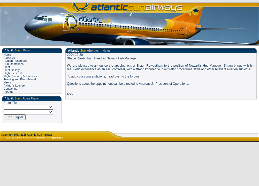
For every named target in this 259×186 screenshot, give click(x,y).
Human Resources (15, 60)
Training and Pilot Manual (20, 79)
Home (7, 54)
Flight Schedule (13, 73)
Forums (8, 91)
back (70, 94)
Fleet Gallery (12, 70)
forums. (135, 76)
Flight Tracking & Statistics (20, 76)
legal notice (57, 137)
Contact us (10, 88)
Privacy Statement (35, 137)
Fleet (7, 66)
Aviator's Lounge (14, 85)
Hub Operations (14, 63)
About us (9, 57)
